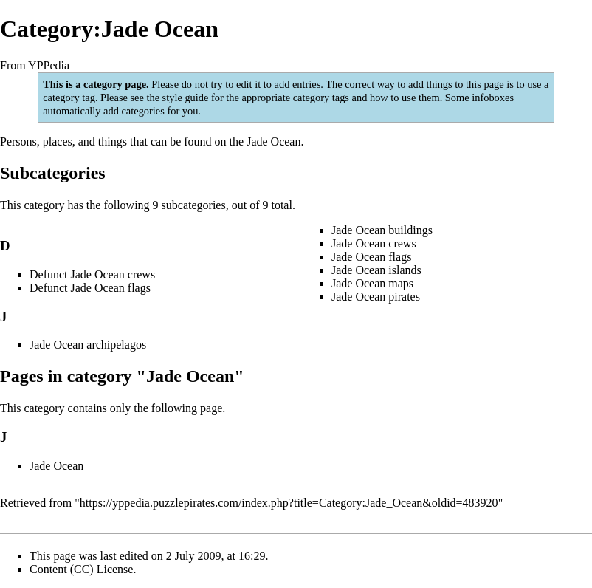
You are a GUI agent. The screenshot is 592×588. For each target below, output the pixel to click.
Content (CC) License (81, 569)
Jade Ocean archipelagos (88, 344)
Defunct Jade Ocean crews (92, 274)
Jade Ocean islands (376, 270)
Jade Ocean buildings (382, 230)
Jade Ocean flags (371, 256)
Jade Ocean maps (372, 283)
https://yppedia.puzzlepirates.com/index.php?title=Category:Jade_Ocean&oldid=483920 (289, 502)
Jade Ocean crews (373, 243)
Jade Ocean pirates (375, 296)
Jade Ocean (273, 141)
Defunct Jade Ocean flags (90, 287)
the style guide (177, 97)
